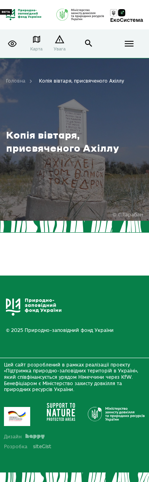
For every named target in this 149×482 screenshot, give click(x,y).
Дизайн (24, 437)
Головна (15, 81)
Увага (60, 49)
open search (89, 43)
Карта (36, 49)
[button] (12, 43)
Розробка (27, 446)
